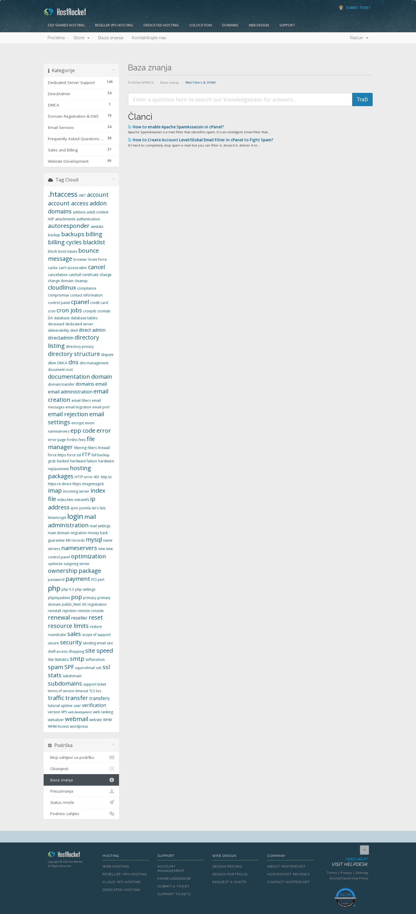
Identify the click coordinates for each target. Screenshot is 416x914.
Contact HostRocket (288, 882)
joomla (85, 508)
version (54, 712)
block (52, 251)
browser (80, 259)
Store (81, 37)
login (75, 516)
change (106, 274)
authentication (88, 219)
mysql (94, 539)
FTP (86, 454)
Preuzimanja (81, 791)
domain (101, 376)
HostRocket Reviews (288, 874)
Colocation (200, 25)
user (77, 705)
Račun (359, 37)
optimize (55, 563)
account (98, 194)
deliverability (58, 330)
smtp (77, 658)
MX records (75, 540)
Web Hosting (116, 866)
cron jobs (69, 310)
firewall (104, 447)
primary (89, 597)
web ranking (103, 712)
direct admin (92, 330)
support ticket (94, 684)
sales (74, 634)
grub (52, 461)
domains (85, 384)
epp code (82, 430)
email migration (78, 407)
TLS (92, 690)
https (77, 483)
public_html (71, 604)
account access (68, 203)
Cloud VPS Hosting (122, 882)
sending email (94, 643)
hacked (63, 461)
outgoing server (77, 563)
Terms (332, 872)
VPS (64, 712)
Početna (56, 37)
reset (96, 617)
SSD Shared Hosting (66, 25)
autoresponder (69, 226)
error (103, 430)
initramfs (82, 499)
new (101, 548)
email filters (81, 400)
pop (76, 597)
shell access (57, 651)
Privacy (346, 872)
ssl (106, 667)
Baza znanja (110, 37)
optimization (88, 556)
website (95, 719)
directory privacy (80, 346)
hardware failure (83, 461)
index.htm (65, 499)
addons (79, 212)
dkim (52, 363)
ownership (62, 571)
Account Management (171, 868)
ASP (51, 219)
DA (50, 318)
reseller (79, 618)
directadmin (60, 338)
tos (98, 690)
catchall (75, 274)
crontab (103, 311)
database (62, 318)
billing (94, 234)
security (71, 642)
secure (53, 643)
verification (94, 705)
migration (79, 532)
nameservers (79, 548)
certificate (90, 274)
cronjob (89, 311)
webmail (76, 719)
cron (51, 311)
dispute (107, 354)
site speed (99, 650)
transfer (76, 698)
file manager (71, 443)
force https (57, 455)
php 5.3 (68, 589)
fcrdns (72, 439)
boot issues (67, 251)
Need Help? (344, 862)
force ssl (74, 455)
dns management (94, 363)
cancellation (58, 274)
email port (100, 407)
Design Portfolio (229, 874)
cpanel (80, 302)
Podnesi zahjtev (81, 813)
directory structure (74, 354)
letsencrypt (57, 517)
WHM (107, 719)
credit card (99, 302)
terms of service (61, 690)
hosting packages (69, 472)
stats (55, 675)
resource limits (68, 626)
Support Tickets (174, 894)
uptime (67, 705)
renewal (59, 617)
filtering (80, 447)
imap (55, 490)
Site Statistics (58, 659)
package (90, 571)
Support (287, 25)
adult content (97, 212)
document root (60, 369)
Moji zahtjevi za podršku (81, 757)
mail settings (100, 525)
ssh (98, 667)
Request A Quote (229, 882)
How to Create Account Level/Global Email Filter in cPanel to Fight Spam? (200, 139)
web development (80, 712)
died (74, 330)
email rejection (68, 414)
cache (52, 267)
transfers (99, 698)
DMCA (62, 363)
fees (82, 439)
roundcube (57, 634)
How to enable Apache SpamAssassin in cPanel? (176, 127)
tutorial (54, 705)
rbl (84, 604)
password (56, 579)
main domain (59, 532)
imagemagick (93, 483)
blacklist (94, 242)
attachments (65, 219)
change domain (60, 280)
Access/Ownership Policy (349, 878)
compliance (86, 288)
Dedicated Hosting (161, 25)
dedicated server (79, 324)
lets (102, 508)
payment (78, 579)
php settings (85, 589)
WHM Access (58, 726)
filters (92, 447)
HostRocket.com (71, 855)
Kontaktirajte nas (149, 37)
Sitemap (362, 872)
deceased (56, 324)
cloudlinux (62, 287)
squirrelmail (85, 667)
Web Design (259, 25)
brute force (97, 259)
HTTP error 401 (87, 476)
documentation (69, 376)
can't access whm (73, 267)
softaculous (95, 659)
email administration (70, 392)
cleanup (81, 280)
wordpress (79, 726)
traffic (56, 698)
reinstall (54, 610)
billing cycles (65, 242)
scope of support (96, 634)
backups (72, 234)
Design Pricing (227, 866)
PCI (93, 579)
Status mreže (81, 802)
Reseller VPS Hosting (114, 25)
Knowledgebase (174, 879)
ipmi (74, 508)
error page (57, 439)
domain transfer (61, 384)
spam (55, 667)
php (54, 588)
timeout (81, 690)
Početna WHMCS (141, 82)
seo (110, 643)
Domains (230, 25)
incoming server (76, 491)
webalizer (56, 719)
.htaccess (62, 194)
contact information (86, 295)
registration (97, 604)
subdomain (72, 675)
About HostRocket (286, 866)
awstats (97, 226)
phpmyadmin (59, 597)
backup (54, 234)
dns (73, 362)
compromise (58, 295)
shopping (76, 651)
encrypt (77, 423)
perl (101, 579)
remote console (91, 610)
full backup (100, 455)
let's (95, 508)
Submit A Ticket (173, 886)
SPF (69, 667)
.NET (82, 195)
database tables (84, 318)
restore (96, 626)
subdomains (65, 683)
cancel (96, 267)
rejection (69, 610)
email (101, 384)
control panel (59, 302)
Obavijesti (81, 768)
